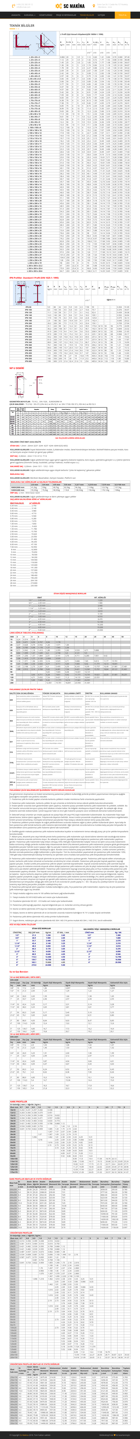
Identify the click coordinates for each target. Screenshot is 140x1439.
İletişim (101, 15)
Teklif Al (123, 15)
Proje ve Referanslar (66, 15)
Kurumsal (29, 15)
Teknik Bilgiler (87, 15)
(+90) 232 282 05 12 (25, 4)
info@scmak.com (23, 7)
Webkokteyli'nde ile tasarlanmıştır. (114, 1435)
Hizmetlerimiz (45, 15)
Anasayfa (15, 15)
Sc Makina (24, 1435)
